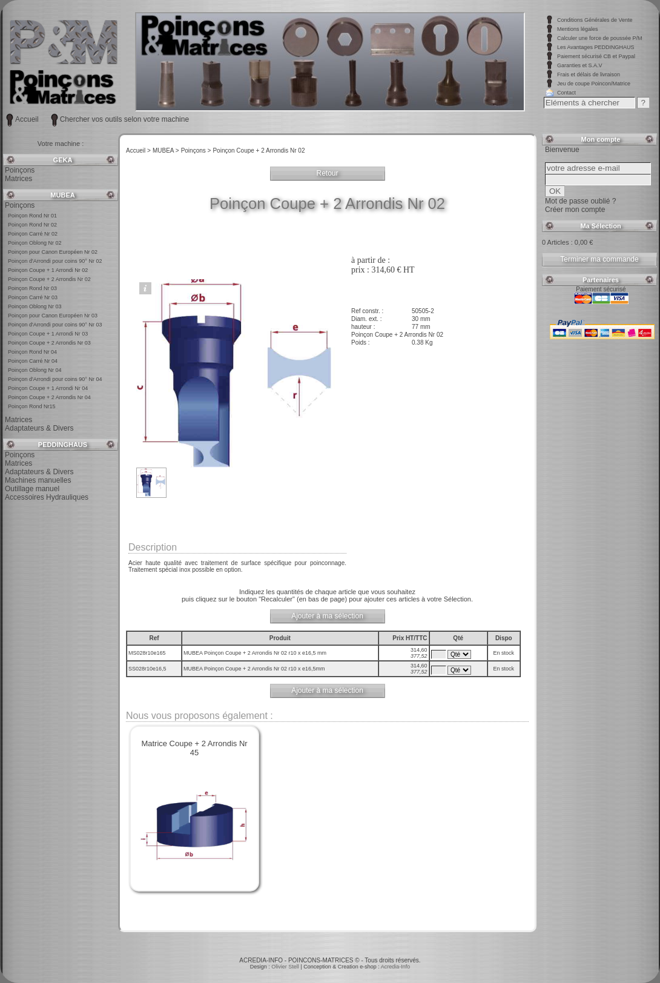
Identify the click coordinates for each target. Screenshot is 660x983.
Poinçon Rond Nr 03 (32, 288)
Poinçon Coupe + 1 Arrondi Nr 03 (48, 334)
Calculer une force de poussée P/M (599, 38)
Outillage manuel (32, 489)
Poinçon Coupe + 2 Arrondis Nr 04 (49, 397)
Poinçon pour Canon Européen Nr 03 (52, 316)
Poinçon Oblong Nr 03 (35, 306)
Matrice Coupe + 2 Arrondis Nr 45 (194, 748)
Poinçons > (196, 150)
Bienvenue (562, 149)
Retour (327, 173)
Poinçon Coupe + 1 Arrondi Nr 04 (48, 388)
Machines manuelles (38, 480)
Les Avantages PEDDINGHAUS (595, 47)
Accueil (27, 119)
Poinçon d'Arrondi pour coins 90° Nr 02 (55, 261)
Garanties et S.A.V (579, 65)
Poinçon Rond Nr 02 (32, 225)
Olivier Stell (285, 967)
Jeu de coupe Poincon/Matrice (593, 84)
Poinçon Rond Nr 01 (32, 216)
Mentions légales (577, 29)
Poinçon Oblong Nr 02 (35, 243)
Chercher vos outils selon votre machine (124, 119)
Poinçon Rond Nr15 (32, 406)
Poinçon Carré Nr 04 (33, 361)
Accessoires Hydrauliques (46, 497)
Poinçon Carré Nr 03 (33, 297)
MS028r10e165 (147, 653)
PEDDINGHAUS (62, 444)
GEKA (63, 160)
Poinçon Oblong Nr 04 (35, 370)
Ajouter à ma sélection (327, 616)
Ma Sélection (600, 226)
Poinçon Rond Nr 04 (32, 352)
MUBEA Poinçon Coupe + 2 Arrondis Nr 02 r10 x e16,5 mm (255, 653)
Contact (566, 93)
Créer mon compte (575, 209)
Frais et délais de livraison (588, 74)
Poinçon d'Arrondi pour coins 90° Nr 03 (55, 325)
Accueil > (138, 150)
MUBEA (62, 195)
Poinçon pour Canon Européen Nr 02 (52, 252)
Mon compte (601, 139)
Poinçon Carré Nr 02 (33, 234)
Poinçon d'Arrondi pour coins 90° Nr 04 (55, 379)
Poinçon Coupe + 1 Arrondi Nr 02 (48, 270)
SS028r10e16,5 (147, 669)
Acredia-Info (396, 967)
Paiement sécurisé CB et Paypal (596, 56)
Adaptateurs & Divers (39, 428)
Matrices (18, 178)
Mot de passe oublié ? (580, 201)
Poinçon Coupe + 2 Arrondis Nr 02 (49, 279)
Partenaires (600, 279)
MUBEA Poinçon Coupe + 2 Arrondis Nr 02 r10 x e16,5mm (254, 669)
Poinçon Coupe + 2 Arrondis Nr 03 (49, 343)
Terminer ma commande (599, 259)
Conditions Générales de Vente (595, 20)
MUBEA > (166, 150)
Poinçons (20, 170)
